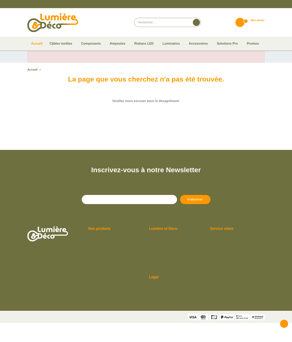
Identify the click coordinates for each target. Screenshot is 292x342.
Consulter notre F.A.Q (161, 275)
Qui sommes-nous (159, 251)
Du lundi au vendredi (221, 251)
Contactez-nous (219, 263)
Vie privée (155, 339)
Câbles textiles (96, 251)
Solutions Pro (95, 292)
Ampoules (94, 257)
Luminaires (94, 275)
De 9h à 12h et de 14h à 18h (226, 257)
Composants (95, 263)
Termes (165, 339)
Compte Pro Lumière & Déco (165, 269)
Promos (92, 287)
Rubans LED (95, 281)
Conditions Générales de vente (166, 300)
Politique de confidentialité (164, 312)
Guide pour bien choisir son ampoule (170, 263)
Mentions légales (158, 306)
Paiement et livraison (161, 257)
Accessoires (94, 269)
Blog (151, 281)
